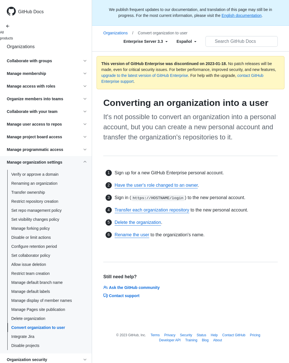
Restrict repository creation (34, 201)
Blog (205, 340)
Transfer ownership (28, 192)
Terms (155, 335)
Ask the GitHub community (131, 287)
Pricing (255, 335)
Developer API (170, 340)
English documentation (242, 15)
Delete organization (28, 318)
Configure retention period (34, 246)
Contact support (121, 295)
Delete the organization (138, 222)
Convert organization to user (38, 327)
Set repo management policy (36, 210)
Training (191, 340)
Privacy (169, 335)
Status (201, 335)
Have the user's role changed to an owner (156, 185)
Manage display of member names (41, 300)
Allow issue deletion (28, 264)
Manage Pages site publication (38, 309)
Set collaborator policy (30, 255)
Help (214, 335)
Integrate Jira (22, 336)
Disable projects (25, 345)
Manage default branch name (37, 282)
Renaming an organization (34, 183)
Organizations (21, 46)
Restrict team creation (30, 273)
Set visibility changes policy (35, 219)
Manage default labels (30, 291)
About (217, 340)
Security (186, 335)
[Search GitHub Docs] (241, 41)
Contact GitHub (233, 335)
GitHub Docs (31, 11)
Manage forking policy (30, 228)
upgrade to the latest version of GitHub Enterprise (144, 75)
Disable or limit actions (31, 237)
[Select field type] (145, 41)
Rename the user (132, 234)
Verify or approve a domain (34, 174)
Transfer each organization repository (152, 210)
